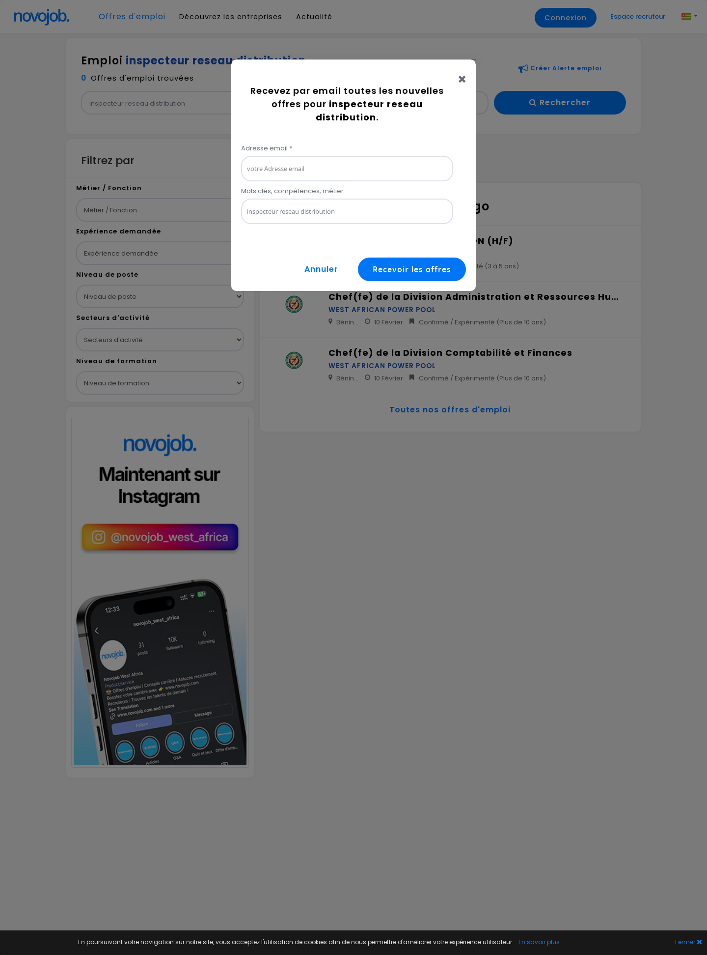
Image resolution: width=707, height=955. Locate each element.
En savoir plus (539, 942)
